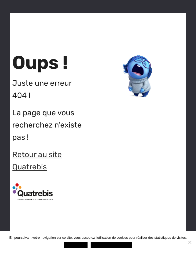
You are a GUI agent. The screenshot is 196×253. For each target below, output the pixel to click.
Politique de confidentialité (111, 245)
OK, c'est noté (75, 245)
